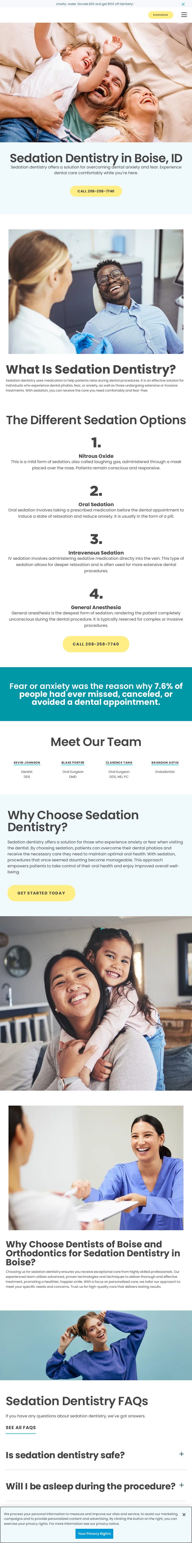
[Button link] (160, 15)
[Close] (184, 1514)
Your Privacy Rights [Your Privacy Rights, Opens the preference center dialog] (94, 1533)
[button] (184, 15)
